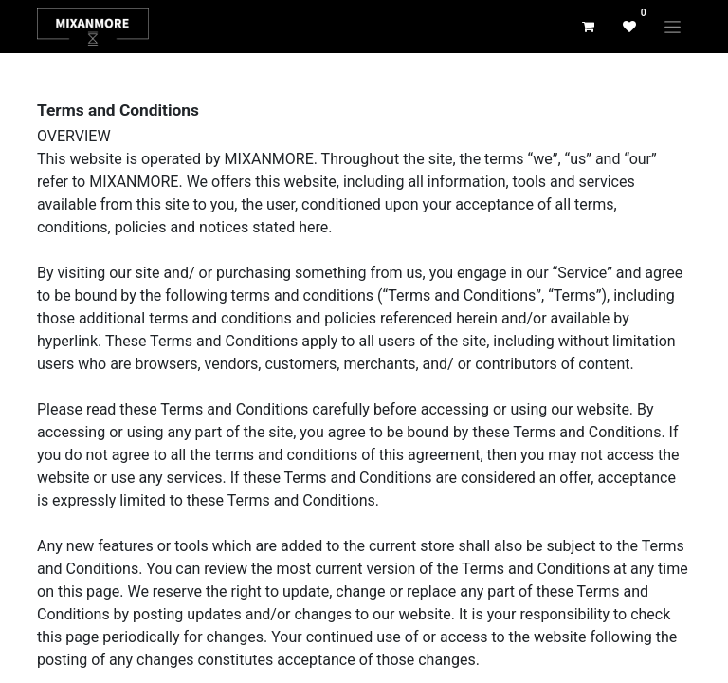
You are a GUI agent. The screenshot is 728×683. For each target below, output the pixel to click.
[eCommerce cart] (588, 26)
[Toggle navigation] (672, 27)
